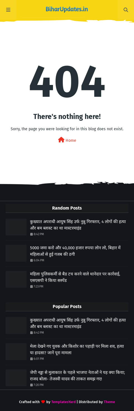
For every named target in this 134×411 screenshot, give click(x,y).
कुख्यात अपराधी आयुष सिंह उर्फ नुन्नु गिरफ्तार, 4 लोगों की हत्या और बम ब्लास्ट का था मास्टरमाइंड (78, 225)
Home (67, 140)
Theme (109, 402)
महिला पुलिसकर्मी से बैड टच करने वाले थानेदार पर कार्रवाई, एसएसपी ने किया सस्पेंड (75, 277)
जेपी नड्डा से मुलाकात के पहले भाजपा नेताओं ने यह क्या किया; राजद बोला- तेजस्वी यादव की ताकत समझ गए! (77, 375)
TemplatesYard (63, 402)
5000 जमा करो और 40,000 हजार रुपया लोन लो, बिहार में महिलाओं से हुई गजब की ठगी (75, 251)
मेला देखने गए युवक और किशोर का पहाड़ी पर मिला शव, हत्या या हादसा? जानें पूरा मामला (77, 349)
